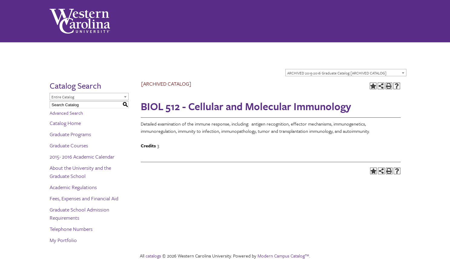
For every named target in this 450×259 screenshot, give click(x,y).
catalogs (153, 255)
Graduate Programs (70, 134)
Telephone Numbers (71, 229)
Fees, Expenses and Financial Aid (84, 198)
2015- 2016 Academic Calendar (82, 156)
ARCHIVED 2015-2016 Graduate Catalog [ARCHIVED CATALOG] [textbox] (336, 73)
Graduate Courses (69, 145)
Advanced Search (66, 113)
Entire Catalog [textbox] (62, 97)
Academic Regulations (73, 187)
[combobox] (345, 72)
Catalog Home (65, 123)
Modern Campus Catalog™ (283, 255)
